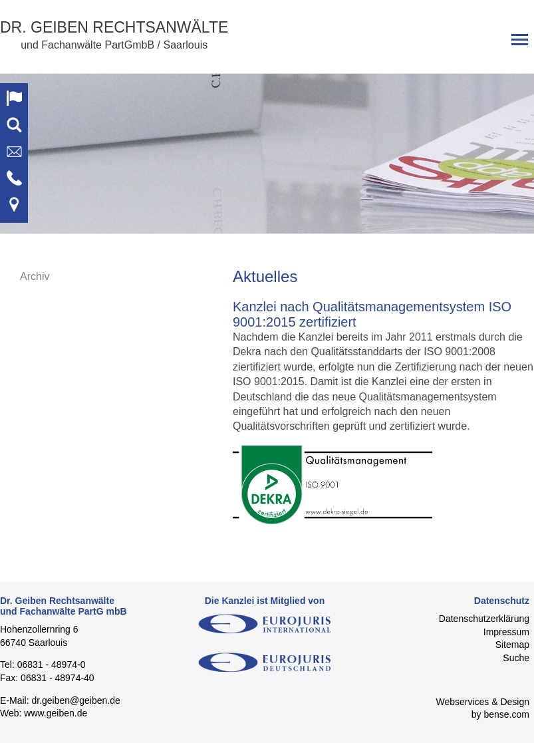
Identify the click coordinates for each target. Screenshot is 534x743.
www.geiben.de (55, 713)
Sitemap (512, 644)
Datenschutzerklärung (484, 618)
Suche (516, 658)
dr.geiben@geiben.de (75, 700)
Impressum (506, 632)
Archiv (34, 276)
